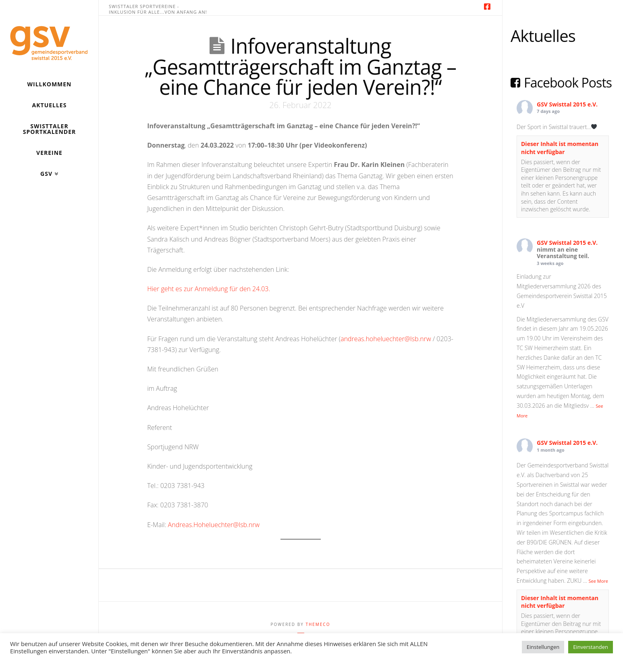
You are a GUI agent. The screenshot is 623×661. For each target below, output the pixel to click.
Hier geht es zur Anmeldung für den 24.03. (208, 288)
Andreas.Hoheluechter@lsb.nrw (214, 524)
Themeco (317, 624)
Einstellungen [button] (543, 647)
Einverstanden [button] (590, 647)
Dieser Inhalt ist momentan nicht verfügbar (559, 148)
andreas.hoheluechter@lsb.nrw (386, 338)
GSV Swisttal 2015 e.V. (567, 104)
